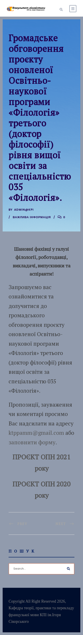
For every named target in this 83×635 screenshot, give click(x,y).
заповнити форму (32, 442)
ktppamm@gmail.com (36, 432)
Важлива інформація (32, 217)
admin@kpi (24, 210)
